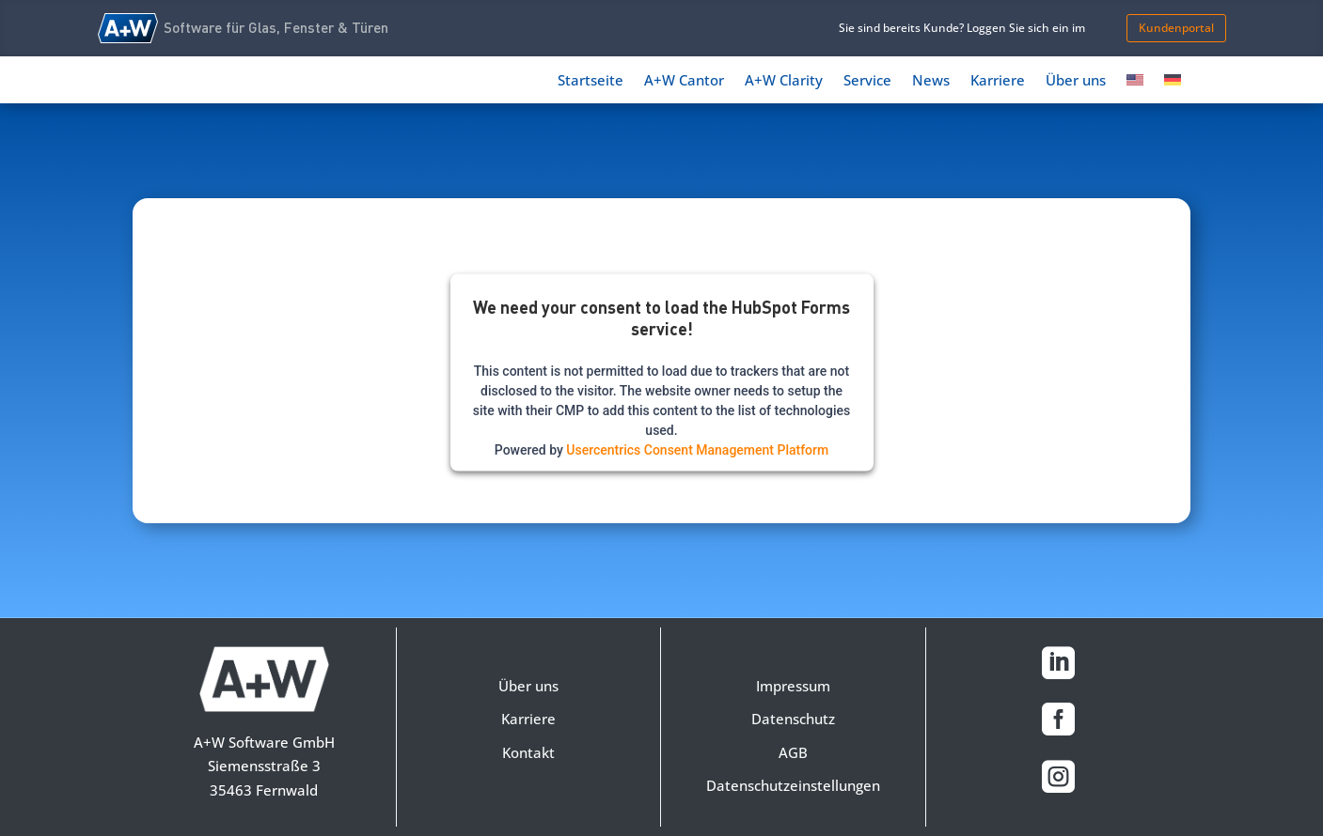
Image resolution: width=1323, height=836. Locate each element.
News (931, 81)
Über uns (1076, 81)
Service (867, 81)
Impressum (793, 685)
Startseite (590, 81)
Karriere (997, 81)
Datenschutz (793, 718)
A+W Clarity (784, 81)
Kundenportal (1176, 28)
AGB (793, 752)
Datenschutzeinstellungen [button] (793, 785)
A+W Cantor (684, 81)
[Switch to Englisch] (1134, 83)
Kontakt (528, 752)
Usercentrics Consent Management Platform (697, 449)
